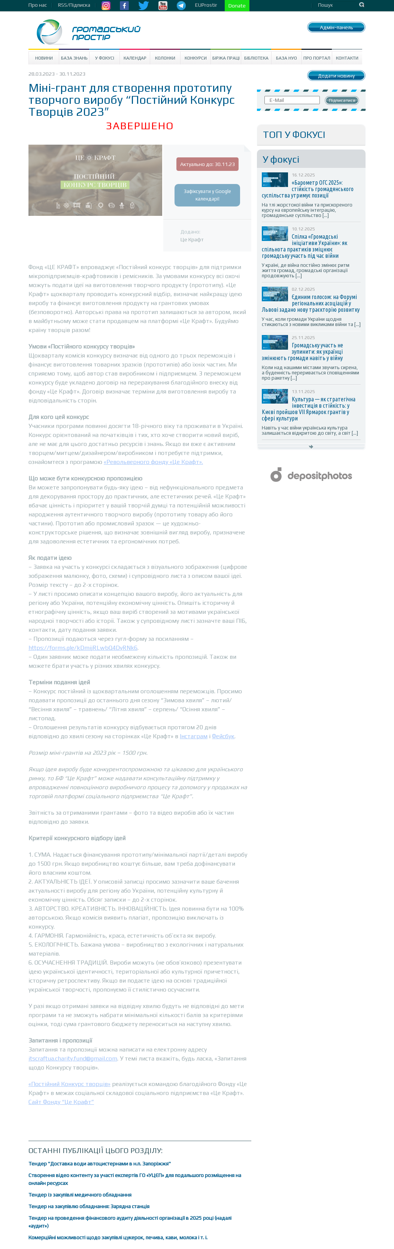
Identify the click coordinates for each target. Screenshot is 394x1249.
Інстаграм (193, 736)
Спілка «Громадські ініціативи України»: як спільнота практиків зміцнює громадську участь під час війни (304, 246)
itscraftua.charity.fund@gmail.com (72, 1058)
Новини (44, 58)
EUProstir (206, 5)
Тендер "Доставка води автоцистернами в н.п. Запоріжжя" (99, 1164)
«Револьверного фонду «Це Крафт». (153, 461)
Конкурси (196, 58)
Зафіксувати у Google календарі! (207, 195)
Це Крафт (192, 239)
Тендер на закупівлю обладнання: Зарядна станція (88, 1206)
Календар (135, 58)
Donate (237, 6)
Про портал (316, 58)
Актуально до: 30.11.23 (207, 164)
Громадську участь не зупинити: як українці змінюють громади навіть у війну (302, 351)
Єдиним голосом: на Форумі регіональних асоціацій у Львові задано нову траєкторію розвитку (311, 303)
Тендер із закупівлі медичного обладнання (79, 1195)
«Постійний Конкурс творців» (69, 1083)
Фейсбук (223, 736)
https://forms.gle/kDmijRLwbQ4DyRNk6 (82, 647)
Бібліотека (256, 58)
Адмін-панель (336, 27)
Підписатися (342, 100)
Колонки (165, 58)
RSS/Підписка (74, 5)
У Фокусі (104, 58)
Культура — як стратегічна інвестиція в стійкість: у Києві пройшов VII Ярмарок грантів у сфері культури (308, 409)
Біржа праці (226, 58)
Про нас (37, 5)
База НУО (286, 58)
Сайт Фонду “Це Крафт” (61, 1101)
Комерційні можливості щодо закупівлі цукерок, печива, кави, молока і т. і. (117, 1237)
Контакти (347, 58)
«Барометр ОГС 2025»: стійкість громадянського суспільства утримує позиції (308, 189)
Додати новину (336, 76)
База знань (74, 58)
